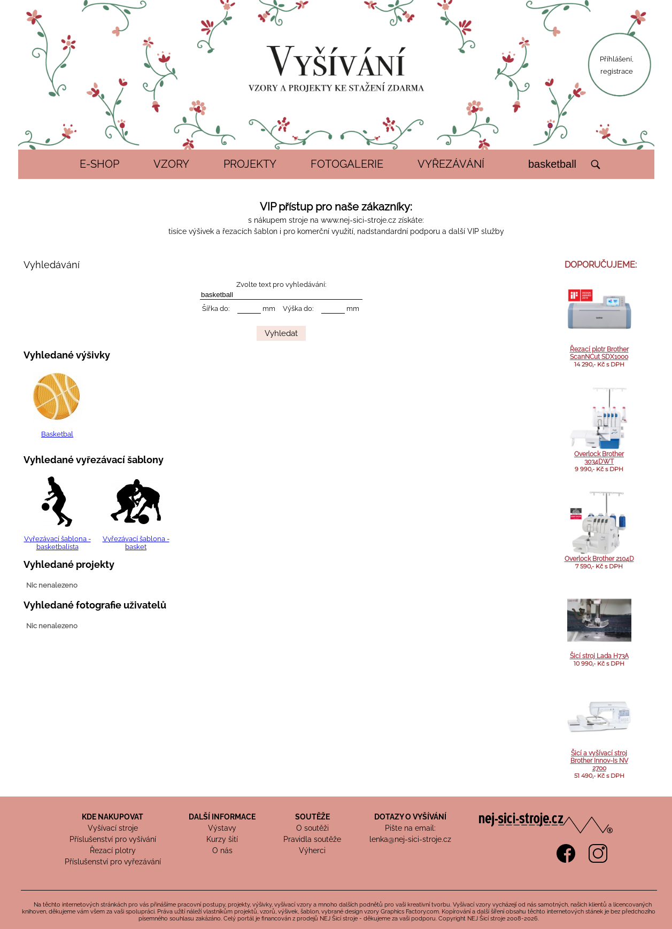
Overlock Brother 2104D (599, 559)
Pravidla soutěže (312, 839)
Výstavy (222, 828)
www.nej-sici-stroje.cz (358, 220)
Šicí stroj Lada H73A (599, 656)
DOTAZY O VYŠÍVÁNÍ (410, 817)
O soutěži (312, 828)
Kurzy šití (222, 839)
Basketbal (57, 434)
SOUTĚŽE (312, 817)
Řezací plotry (113, 850)
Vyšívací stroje (113, 828)
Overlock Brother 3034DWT (599, 457)
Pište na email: (410, 828)
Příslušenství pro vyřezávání (113, 861)
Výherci (312, 850)
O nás (222, 850)
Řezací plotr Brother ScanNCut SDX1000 (599, 353)
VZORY (171, 164)
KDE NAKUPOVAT (112, 817)
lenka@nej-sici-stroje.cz (410, 839)
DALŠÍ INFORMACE (222, 817)
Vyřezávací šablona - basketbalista (57, 543)
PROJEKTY (249, 164)
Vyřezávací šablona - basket (136, 543)
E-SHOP (99, 164)
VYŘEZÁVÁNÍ (451, 164)
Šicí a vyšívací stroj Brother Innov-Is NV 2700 (599, 761)
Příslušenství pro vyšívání (112, 839)
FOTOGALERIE (347, 164)
